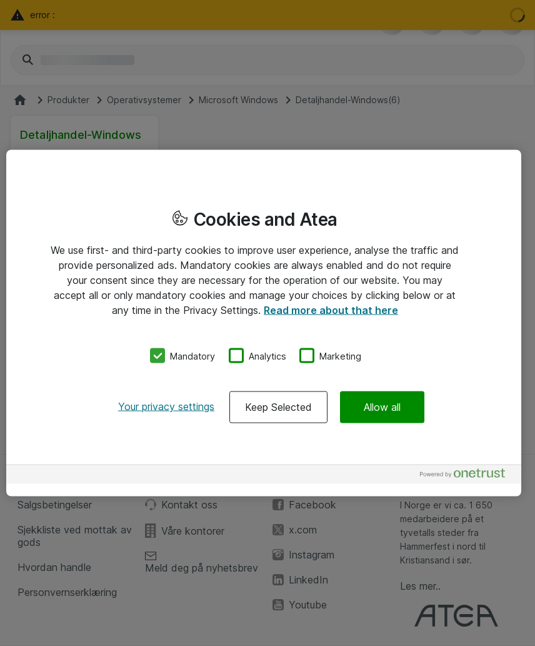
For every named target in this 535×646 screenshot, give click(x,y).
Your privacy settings (166, 406)
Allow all (382, 407)
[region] (263, 323)
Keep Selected (278, 407)
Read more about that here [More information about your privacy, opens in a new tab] (331, 309)
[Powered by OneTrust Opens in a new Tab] (467, 476)
